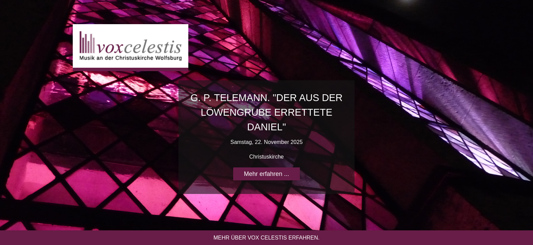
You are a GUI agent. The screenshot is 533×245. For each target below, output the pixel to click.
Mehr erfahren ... (266, 173)
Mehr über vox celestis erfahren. (266, 238)
